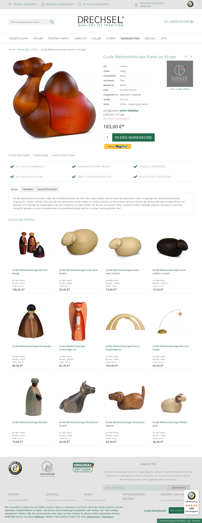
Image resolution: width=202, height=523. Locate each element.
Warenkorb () (181, 22)
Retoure (163, 503)
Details (14, 189)
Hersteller (28, 189)
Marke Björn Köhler (28, 49)
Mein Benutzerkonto (152, 3)
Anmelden (145, 6)
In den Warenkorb (133, 137)
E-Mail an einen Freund (63, 155)
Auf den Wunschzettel (19, 155)
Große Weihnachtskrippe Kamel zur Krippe (63, 49)
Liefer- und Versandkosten (171, 500)
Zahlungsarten (166, 506)
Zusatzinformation (47, 189)
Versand (195, 520)
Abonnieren (182, 487)
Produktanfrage (40, 155)
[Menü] (197, 492)
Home (12, 49)
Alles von (179, 89)
